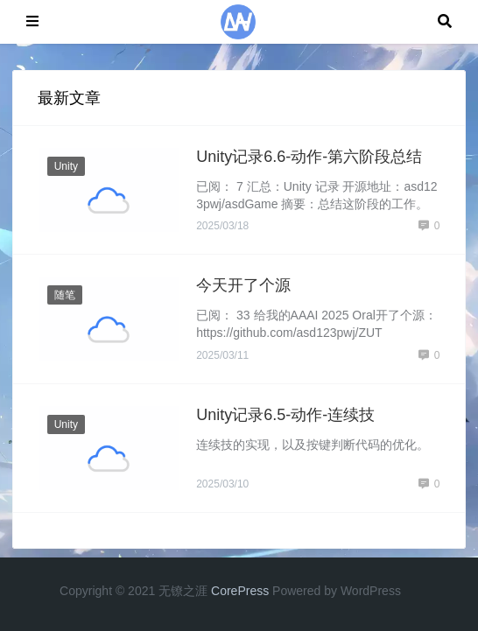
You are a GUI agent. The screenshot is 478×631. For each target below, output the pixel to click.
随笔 (64, 295)
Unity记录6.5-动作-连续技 (285, 415)
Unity (66, 166)
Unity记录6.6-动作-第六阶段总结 (309, 156)
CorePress (240, 591)
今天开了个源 (243, 285)
